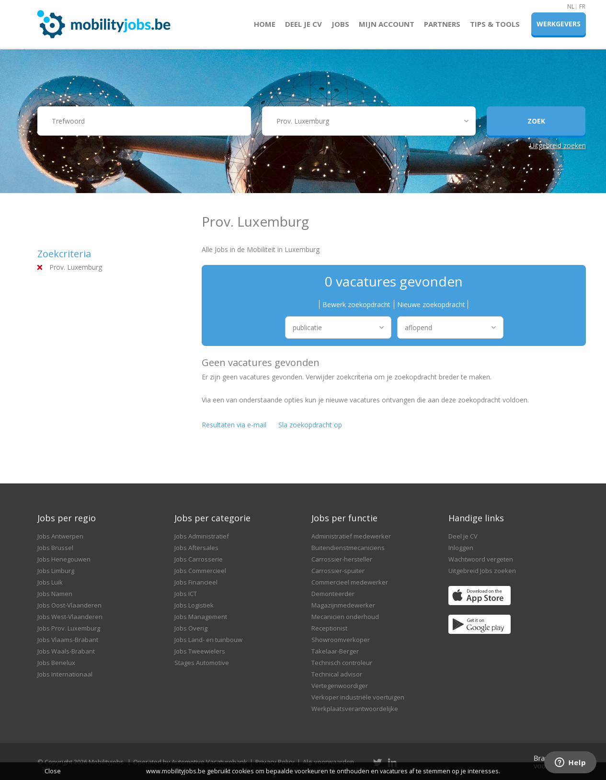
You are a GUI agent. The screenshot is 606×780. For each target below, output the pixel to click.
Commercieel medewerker (349, 582)
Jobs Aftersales (196, 547)
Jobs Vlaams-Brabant (67, 639)
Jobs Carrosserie (198, 559)
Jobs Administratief (201, 536)
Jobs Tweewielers (199, 651)
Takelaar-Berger (335, 651)
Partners (442, 24)
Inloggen (460, 547)
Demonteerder (332, 593)
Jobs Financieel (195, 582)
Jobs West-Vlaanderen (70, 616)
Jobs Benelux (56, 662)
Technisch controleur (341, 662)
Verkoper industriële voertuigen (357, 697)
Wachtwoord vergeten (480, 559)
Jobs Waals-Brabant (66, 651)
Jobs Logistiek (194, 605)
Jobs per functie (344, 518)
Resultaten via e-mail (234, 424)
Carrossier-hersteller (341, 559)
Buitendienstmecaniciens (348, 547)
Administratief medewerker (351, 536)
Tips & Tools (495, 24)
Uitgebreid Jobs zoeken (482, 570)
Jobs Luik (50, 582)
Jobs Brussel (55, 547)
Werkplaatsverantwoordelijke (354, 708)
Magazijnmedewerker (343, 605)
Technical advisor (336, 674)
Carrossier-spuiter (338, 570)
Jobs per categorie (212, 518)
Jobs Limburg (55, 570)
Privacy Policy (275, 761)
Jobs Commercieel (200, 570)
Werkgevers (559, 23)
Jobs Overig (190, 628)
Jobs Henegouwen (64, 559)
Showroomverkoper (340, 639)
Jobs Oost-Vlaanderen (69, 605)
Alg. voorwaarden (328, 761)
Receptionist (329, 628)
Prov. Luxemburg (75, 267)
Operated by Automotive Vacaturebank (190, 761)
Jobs (340, 24)
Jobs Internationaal (64, 674)
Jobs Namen (54, 593)
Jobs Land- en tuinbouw (208, 639)
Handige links (476, 518)
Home (264, 24)
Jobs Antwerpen (60, 536)
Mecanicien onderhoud (345, 616)
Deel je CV (303, 24)
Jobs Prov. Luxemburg (68, 628)
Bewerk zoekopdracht (356, 304)
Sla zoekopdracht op (310, 424)
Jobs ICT (185, 593)
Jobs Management (200, 616)
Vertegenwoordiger (339, 685)
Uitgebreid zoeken (558, 145)
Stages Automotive (201, 662)
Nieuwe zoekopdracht (431, 304)
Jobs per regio (66, 518)
